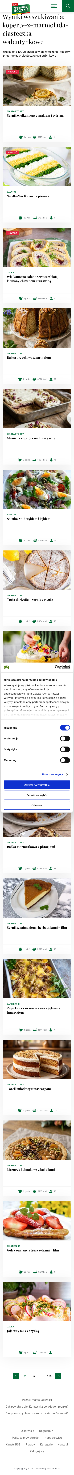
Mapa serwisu (53, 1437)
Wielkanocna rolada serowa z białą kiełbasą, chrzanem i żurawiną (32, 279)
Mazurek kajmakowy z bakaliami (31, 1169)
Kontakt (63, 1444)
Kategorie (46, 1444)
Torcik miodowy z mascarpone (29, 1089)
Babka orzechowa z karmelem (29, 357)
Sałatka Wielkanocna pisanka (28, 196)
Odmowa (36, 805)
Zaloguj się (37, 1451)
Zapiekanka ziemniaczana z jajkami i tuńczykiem (33, 1010)
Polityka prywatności (25, 1437)
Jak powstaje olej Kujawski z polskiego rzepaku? (37, 1406)
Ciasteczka (13, 1246)
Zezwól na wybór (37, 795)
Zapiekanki (13, 1004)
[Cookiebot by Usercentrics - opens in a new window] (55, 667)
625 (49, 1376)
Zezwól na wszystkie (37, 784)
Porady (30, 1444)
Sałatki (11, 192)
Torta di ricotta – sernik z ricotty (30, 599)
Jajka (10, 272)
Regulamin (46, 1431)
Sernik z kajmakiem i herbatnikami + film (37, 927)
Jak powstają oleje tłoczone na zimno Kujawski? (37, 1413)
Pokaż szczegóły (52, 774)
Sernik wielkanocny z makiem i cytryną (35, 115)
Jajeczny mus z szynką (23, 1331)
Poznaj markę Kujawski (37, 1399)
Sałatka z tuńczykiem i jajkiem (29, 519)
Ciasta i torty (15, 111)
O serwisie (27, 1431)
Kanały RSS (13, 1444)
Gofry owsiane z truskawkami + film (33, 1250)
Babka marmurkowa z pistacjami (31, 847)
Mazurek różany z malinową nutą (31, 438)
